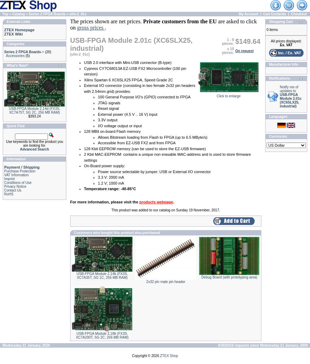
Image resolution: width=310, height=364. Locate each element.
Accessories (15, 56)
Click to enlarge (228, 94)
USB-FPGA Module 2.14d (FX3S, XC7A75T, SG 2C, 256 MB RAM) (34, 110)
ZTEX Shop (169, 356)
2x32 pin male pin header (165, 282)
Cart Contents (274, 14)
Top (5, 14)
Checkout (299, 14)
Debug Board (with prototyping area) (229, 277)
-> (24, 52)
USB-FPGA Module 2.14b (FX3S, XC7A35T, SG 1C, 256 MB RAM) (102, 276)
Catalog (18, 14)
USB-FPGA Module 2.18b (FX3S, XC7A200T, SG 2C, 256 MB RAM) (102, 335)
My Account (248, 14)
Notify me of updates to (291, 96)
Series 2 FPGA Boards (47, 14)
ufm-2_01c (77, 14)
